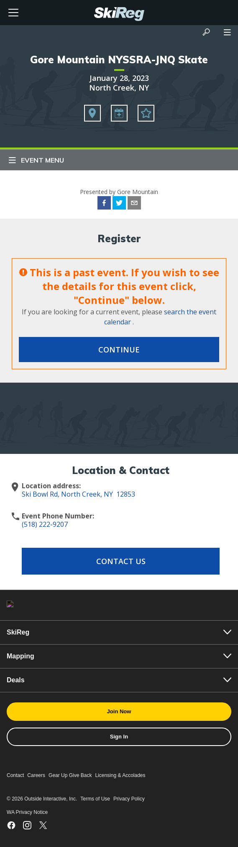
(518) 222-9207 (45, 524)
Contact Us (121, 561)
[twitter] (119, 204)
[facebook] (104, 204)
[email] (134, 204)
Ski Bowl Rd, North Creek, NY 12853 (78, 494)
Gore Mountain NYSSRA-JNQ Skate (119, 59)
